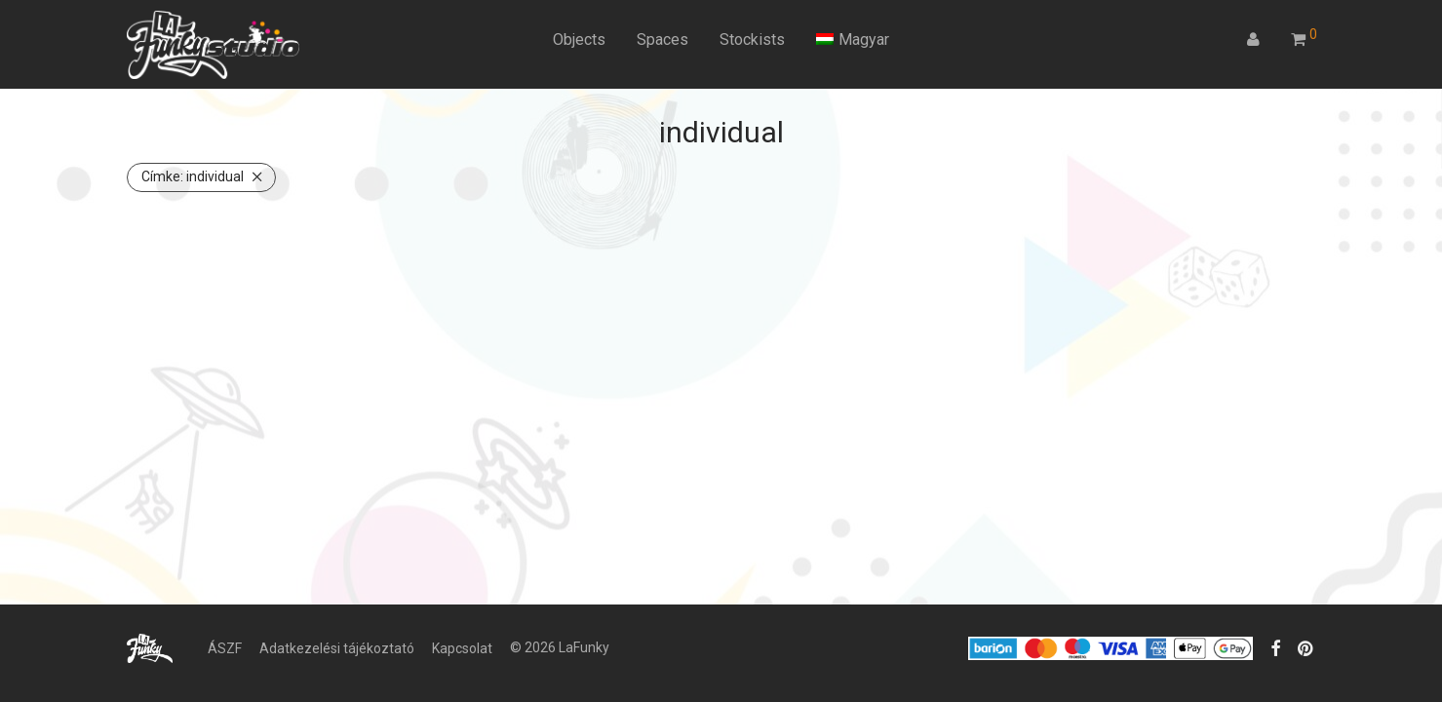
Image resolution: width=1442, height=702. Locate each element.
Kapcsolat (462, 648)
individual (192, 176)
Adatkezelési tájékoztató (336, 648)
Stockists (752, 39)
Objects (579, 39)
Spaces (662, 39)
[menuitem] (852, 40)
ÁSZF (225, 648)
